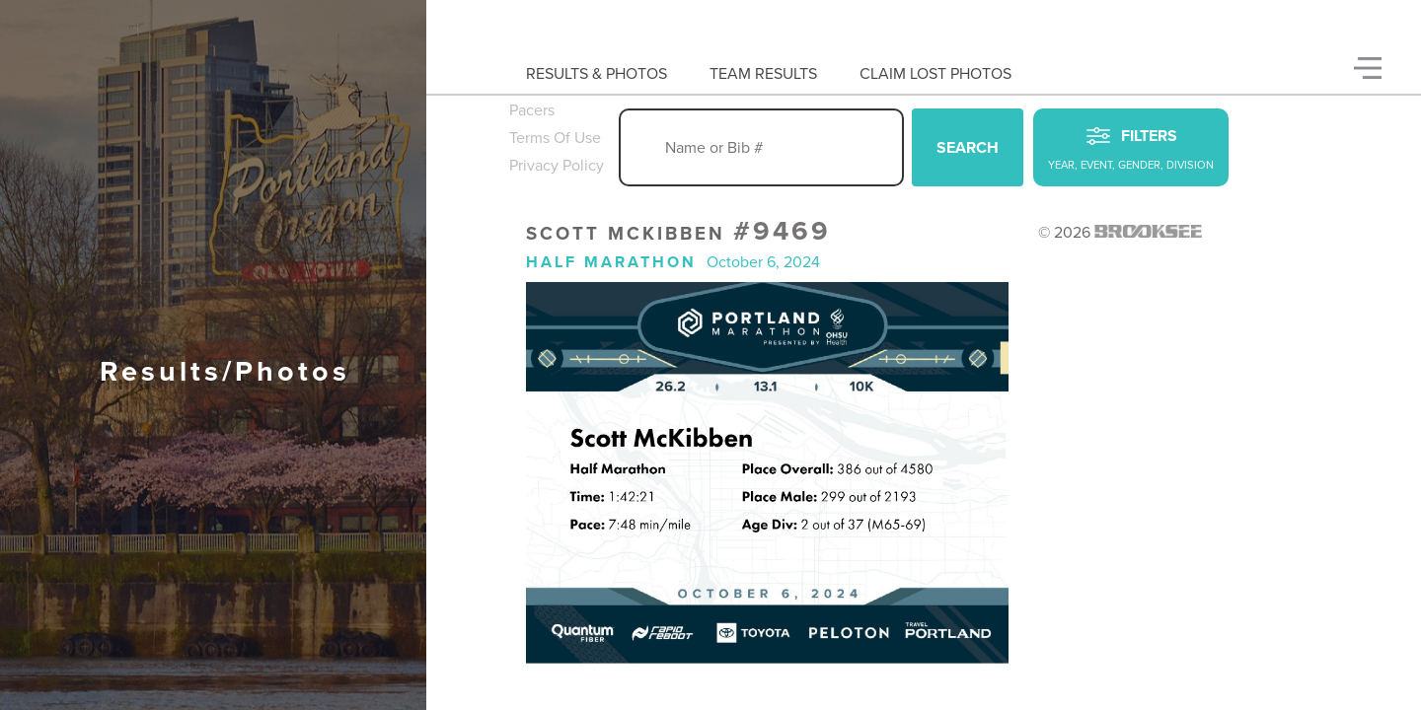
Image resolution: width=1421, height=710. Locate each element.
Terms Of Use (555, 138)
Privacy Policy (556, 166)
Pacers (532, 110)
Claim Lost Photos (935, 74)
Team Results (763, 74)
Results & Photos (596, 74)
